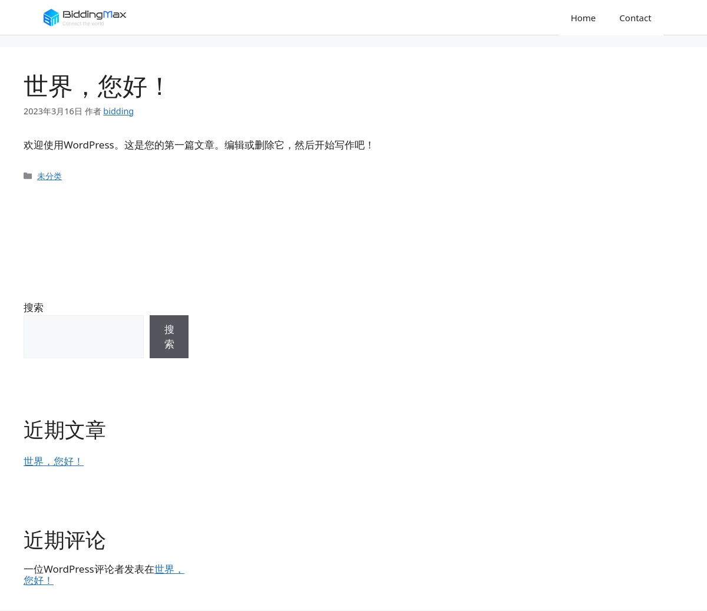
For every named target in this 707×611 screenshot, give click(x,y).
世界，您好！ (54, 461)
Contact (635, 18)
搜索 (34, 307)
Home (583, 18)
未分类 (49, 175)
